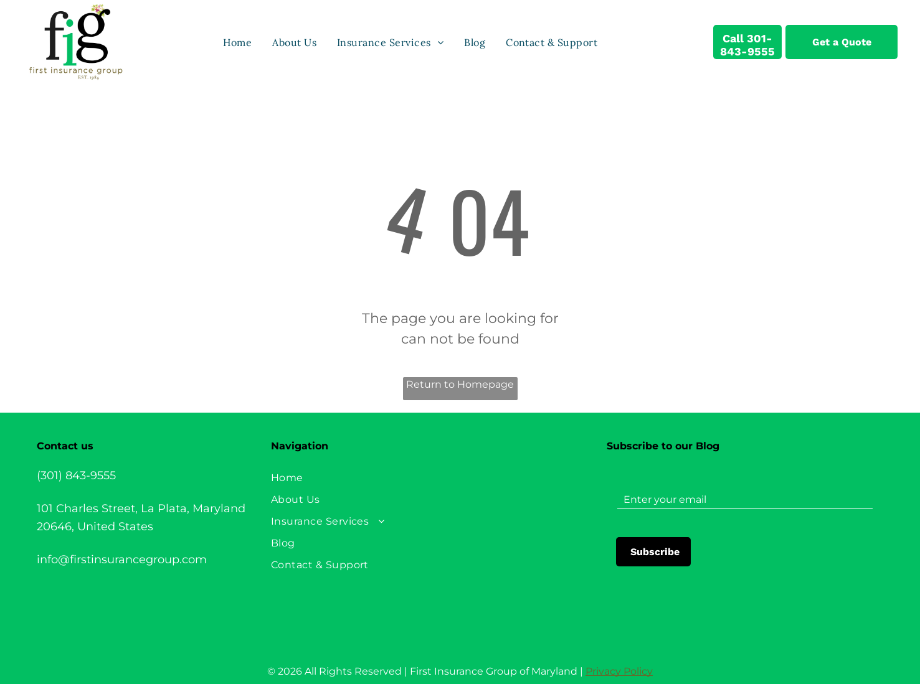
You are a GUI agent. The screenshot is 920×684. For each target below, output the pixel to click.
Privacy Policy (619, 671)
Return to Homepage (460, 384)
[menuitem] (238, 41)
